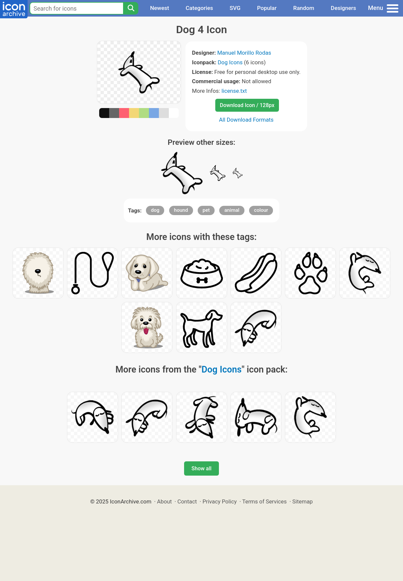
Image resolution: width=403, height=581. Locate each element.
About (164, 501)
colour (261, 210)
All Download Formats (246, 119)
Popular (267, 8)
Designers (343, 8)
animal (231, 210)
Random (303, 8)
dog (155, 210)
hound (181, 210)
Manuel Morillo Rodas (244, 52)
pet (206, 210)
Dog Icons (230, 62)
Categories (199, 8)
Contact (187, 501)
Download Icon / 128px (247, 105)
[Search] (130, 8)
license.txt (234, 90)
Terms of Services (264, 501)
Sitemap (302, 501)
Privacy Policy (219, 501)
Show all (201, 468)
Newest (159, 8)
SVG (235, 8)
